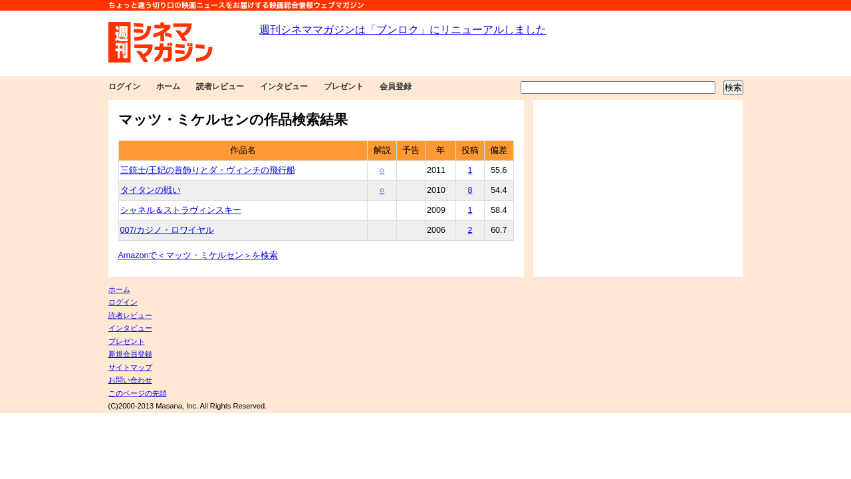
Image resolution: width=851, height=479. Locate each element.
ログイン (124, 86)
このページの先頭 (137, 393)
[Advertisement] (638, 188)
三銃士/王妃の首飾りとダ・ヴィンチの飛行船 (207, 170)
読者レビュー (220, 86)
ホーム (168, 86)
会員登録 (396, 86)
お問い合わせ (130, 380)
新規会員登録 (130, 354)
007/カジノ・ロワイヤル (167, 230)
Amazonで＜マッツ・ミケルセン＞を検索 (198, 255)
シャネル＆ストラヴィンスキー (180, 210)
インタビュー (284, 86)
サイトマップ (130, 367)
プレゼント (344, 86)
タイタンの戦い (150, 190)
